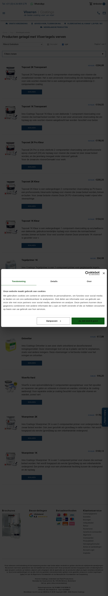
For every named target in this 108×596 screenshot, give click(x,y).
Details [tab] (54, 281)
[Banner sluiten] (104, 273)
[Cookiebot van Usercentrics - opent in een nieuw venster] (87, 273)
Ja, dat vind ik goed (88, 321)
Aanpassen (53, 321)
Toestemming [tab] (19, 281)
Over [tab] (89, 281)
